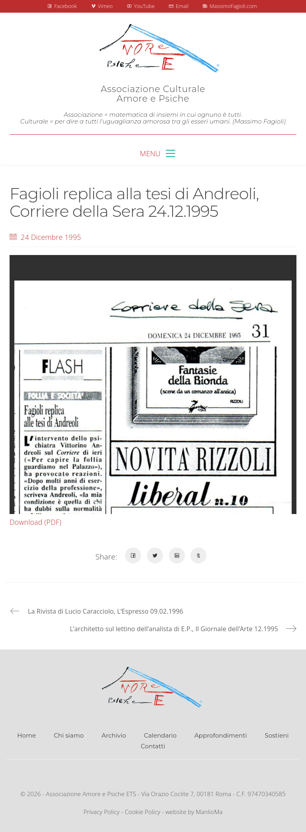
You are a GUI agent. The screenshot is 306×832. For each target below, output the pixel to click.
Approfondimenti (220, 735)
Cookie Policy (142, 812)
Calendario (160, 735)
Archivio (114, 735)
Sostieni (277, 735)
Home (26, 735)
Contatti (153, 746)
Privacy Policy (101, 812)
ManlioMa (209, 812)
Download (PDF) (35, 522)
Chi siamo (69, 735)
